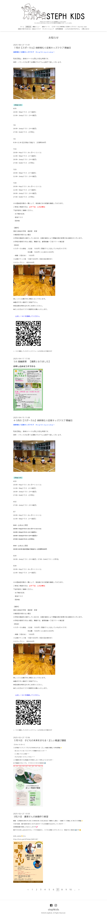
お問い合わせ (85, 29)
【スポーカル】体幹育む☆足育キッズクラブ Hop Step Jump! (69, 27)
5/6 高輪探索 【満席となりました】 (32, 361)
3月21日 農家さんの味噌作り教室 (31, 816)
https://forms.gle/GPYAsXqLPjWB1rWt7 (25, 839)
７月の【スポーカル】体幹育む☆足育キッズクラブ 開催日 (42, 47)
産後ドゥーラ (46, 27)
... (74, 889)
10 (70, 889)
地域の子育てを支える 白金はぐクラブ (29, 29)
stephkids (53, 909)
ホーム (22, 27)
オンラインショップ (48, 29)
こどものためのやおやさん (72, 29)
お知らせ (28, 27)
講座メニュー (36, 27)
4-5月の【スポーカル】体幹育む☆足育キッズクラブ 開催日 (43, 420)
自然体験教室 (59, 29)
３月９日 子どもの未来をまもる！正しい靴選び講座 (40, 740)
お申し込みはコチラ (22, 366)
